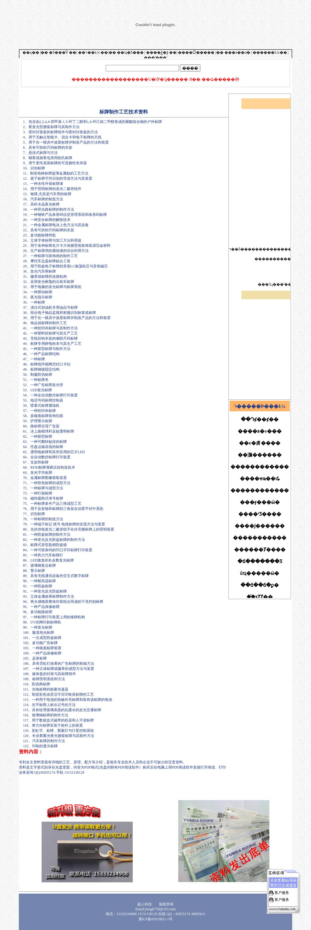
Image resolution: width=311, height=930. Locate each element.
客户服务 (281, 883)
